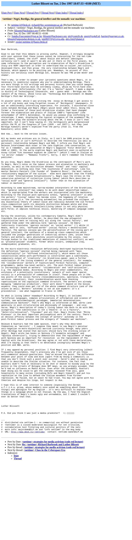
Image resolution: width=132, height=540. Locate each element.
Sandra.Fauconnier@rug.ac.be (27, 36)
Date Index (61, 12)
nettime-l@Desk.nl (20, 25)
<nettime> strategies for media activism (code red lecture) (52, 519)
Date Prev (7, 12)
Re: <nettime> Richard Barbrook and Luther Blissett (50, 522)
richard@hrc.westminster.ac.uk (47, 25)
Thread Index (76, 12)
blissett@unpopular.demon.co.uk (23, 39)
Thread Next (47, 12)
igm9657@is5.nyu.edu (53, 39)
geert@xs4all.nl (92, 36)
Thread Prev (33, 12)
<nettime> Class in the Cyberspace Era (44, 527)
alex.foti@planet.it (75, 39)
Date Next (19, 12)
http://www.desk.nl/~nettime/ (28, 508)
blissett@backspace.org (26, 30)
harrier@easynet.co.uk (112, 36)
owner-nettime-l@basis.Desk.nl (31, 42)
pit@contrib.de (75, 36)
